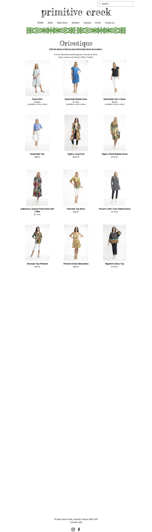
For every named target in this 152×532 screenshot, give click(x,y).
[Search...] (115, 3)
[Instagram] (73, 529)
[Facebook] (79, 529)
